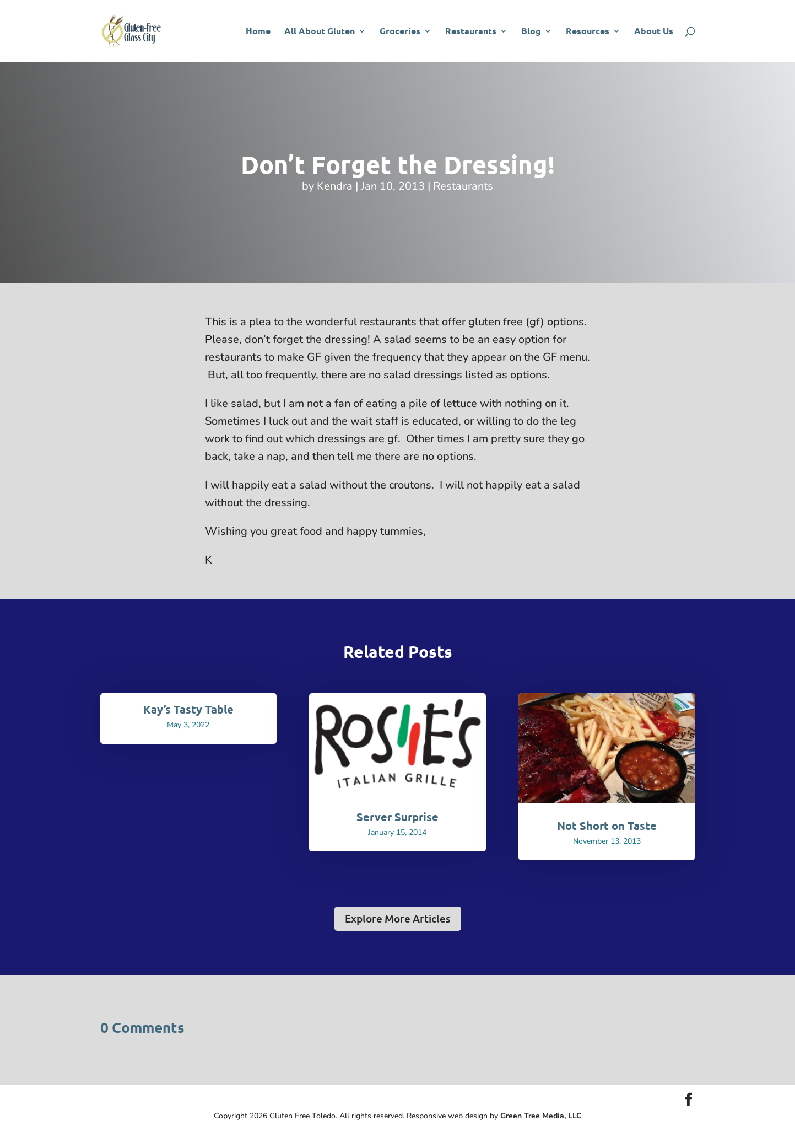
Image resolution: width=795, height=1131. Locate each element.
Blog (531, 31)
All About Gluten (319, 31)
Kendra (335, 186)
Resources (587, 31)
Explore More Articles (398, 918)
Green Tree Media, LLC (541, 1116)
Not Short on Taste (607, 825)
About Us (653, 31)
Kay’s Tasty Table (188, 709)
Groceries (400, 31)
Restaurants (470, 31)
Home (258, 31)
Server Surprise (397, 817)
